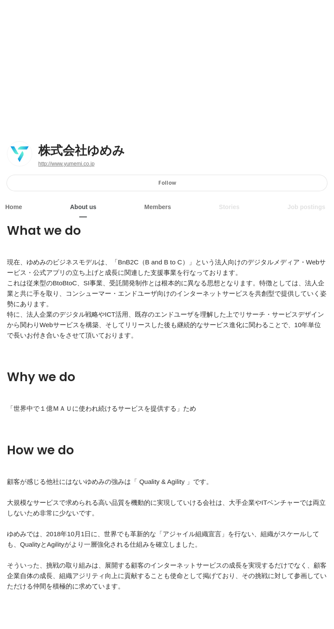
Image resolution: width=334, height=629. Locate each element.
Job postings (306, 206)
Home (13, 206)
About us (83, 206)
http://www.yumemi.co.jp (66, 164)
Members (157, 206)
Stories (229, 206)
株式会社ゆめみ (81, 151)
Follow (167, 182)
